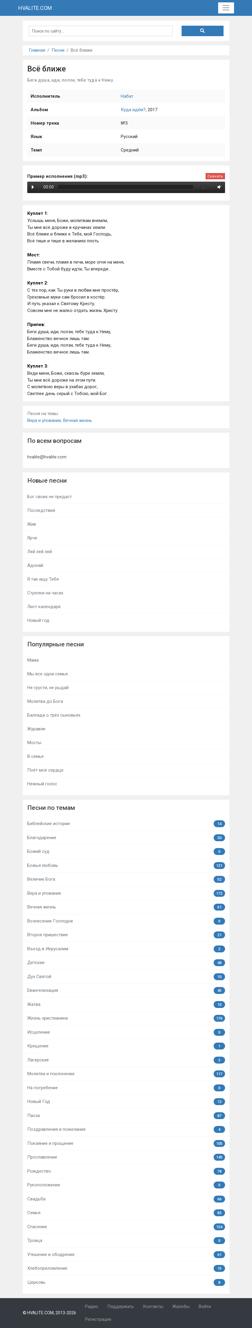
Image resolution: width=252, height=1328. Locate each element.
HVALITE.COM (35, 8)
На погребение (126, 1087)
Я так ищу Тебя (43, 579)
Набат (127, 96)
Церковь (126, 1282)
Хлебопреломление (126, 1268)
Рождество (126, 1171)
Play (33, 187)
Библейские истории (126, 823)
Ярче (32, 538)
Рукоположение (126, 1185)
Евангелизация (126, 990)
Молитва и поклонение (126, 1073)
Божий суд (126, 851)
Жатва (126, 1004)
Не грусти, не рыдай (48, 687)
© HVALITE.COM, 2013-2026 (49, 1312)
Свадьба (126, 1199)
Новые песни (47, 480)
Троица (126, 1240)
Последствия (41, 510)
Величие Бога (126, 879)
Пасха (126, 1115)
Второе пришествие (126, 934)
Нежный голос (42, 784)
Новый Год (126, 1101)
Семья (126, 1212)
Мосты (34, 742)
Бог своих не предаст (49, 496)
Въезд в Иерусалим (126, 948)
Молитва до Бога (45, 701)
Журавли (36, 729)
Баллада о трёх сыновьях (53, 715)
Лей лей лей (39, 551)
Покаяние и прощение (126, 1143)
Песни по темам (51, 807)
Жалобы (181, 1306)
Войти (205, 1306)
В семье (35, 756)
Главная (37, 50)
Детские (126, 962)
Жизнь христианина (126, 1018)
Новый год (38, 620)
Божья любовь (126, 865)
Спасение (126, 1226)
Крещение (126, 1046)
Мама (33, 660)
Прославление (126, 1157)
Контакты (153, 1306)
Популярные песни (55, 644)
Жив (31, 524)
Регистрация (98, 1319)
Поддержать (120, 1306)
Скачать (215, 176)
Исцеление (126, 1032)
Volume (218, 187)
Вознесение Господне (126, 921)
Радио (91, 1306)
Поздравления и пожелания (126, 1129)
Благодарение (126, 837)
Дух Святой (126, 976)
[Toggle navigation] (226, 8)
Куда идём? (133, 109)
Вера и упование (44, 420)
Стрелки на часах (45, 593)
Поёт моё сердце (45, 770)
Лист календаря (44, 606)
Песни (58, 50)
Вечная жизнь (77, 420)
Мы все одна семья (47, 674)
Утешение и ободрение (126, 1254)
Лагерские (126, 1060)
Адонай (35, 565)
